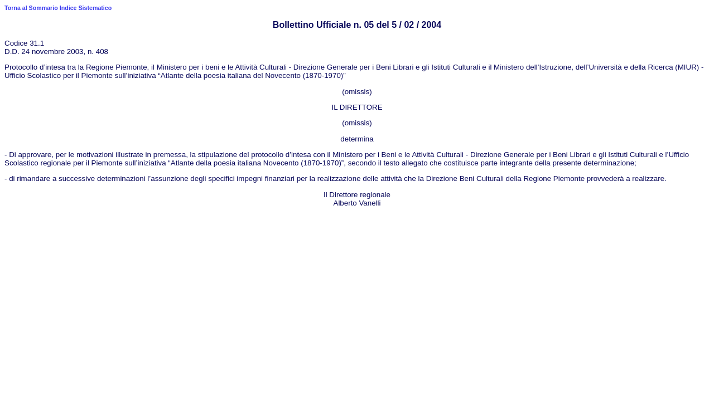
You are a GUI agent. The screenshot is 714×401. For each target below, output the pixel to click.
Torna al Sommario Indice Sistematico (58, 7)
